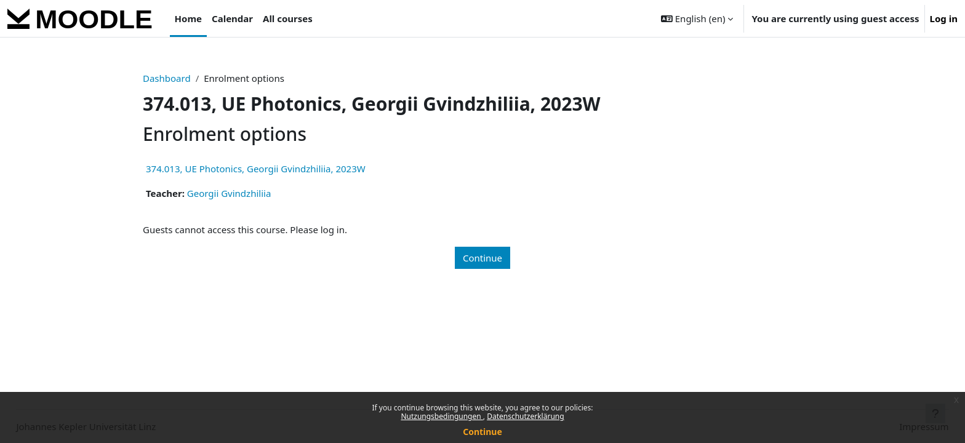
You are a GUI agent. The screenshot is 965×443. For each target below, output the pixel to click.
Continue (482, 431)
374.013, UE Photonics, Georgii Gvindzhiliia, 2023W (256, 168)
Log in (944, 18)
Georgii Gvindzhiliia (229, 193)
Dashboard (167, 78)
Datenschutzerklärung (525, 416)
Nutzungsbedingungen (441, 416)
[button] (697, 18)
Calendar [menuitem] (232, 18)
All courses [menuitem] (288, 18)
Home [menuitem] (188, 18)
